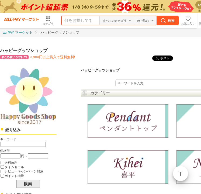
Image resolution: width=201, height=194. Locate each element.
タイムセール (14, 167)
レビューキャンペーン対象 (24, 171)
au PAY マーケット (18, 32)
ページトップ (180, 173)
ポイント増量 (14, 176)
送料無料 (11, 162)
